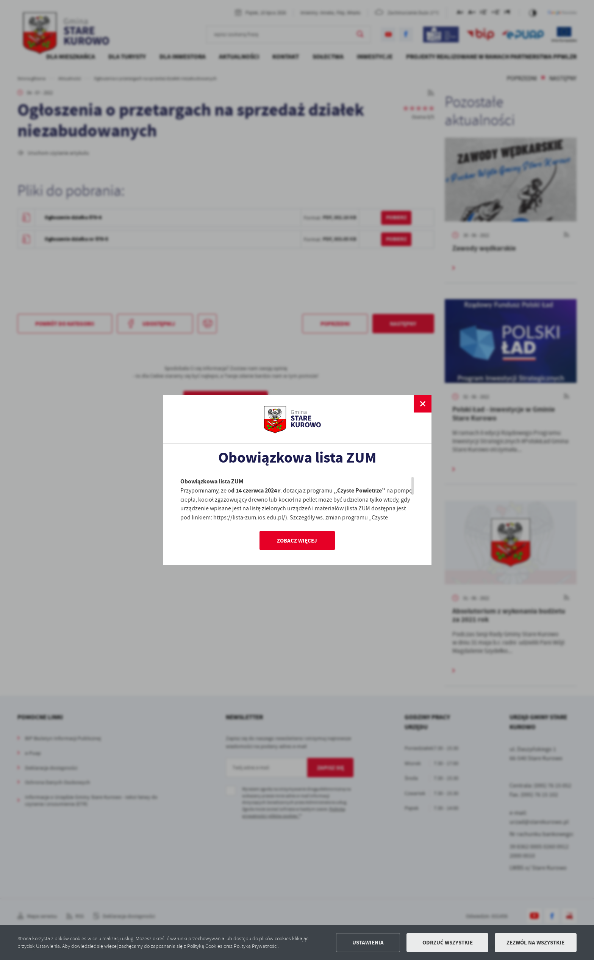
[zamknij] (422, 404)
